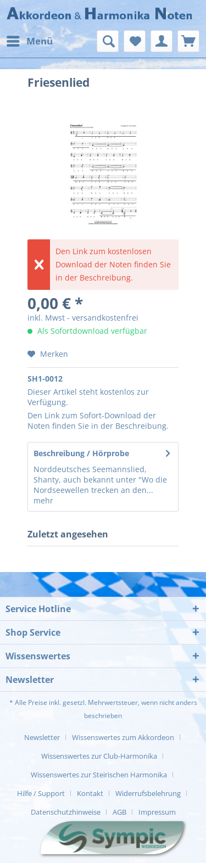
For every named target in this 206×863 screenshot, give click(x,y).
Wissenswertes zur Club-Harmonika (99, 756)
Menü (30, 39)
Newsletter (42, 737)
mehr (43, 500)
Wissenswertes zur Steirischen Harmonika (99, 775)
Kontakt (90, 793)
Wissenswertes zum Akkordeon (123, 737)
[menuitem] (29, 41)
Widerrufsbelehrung (148, 793)
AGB (119, 812)
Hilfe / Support (41, 793)
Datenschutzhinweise (66, 812)
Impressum (157, 812)
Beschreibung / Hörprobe (81, 453)
